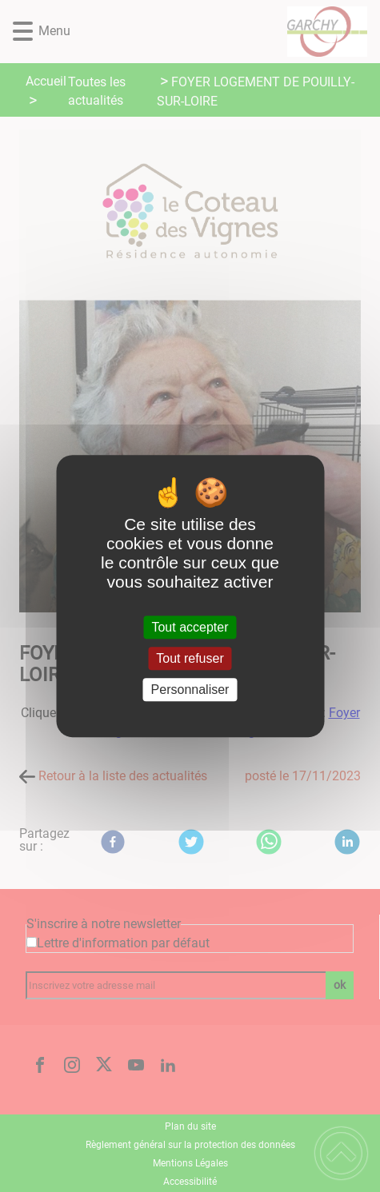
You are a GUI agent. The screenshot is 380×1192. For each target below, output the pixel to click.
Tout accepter (189, 627)
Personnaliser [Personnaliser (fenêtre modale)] (190, 689)
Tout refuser (189, 658)
